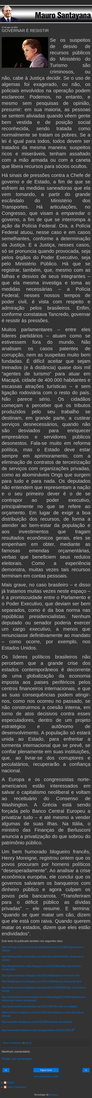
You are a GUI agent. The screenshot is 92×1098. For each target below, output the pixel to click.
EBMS (10, 1082)
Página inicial (46, 1070)
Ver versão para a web (46, 1076)
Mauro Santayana (16, 1087)
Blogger (53, 1094)
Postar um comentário (17, 1059)
